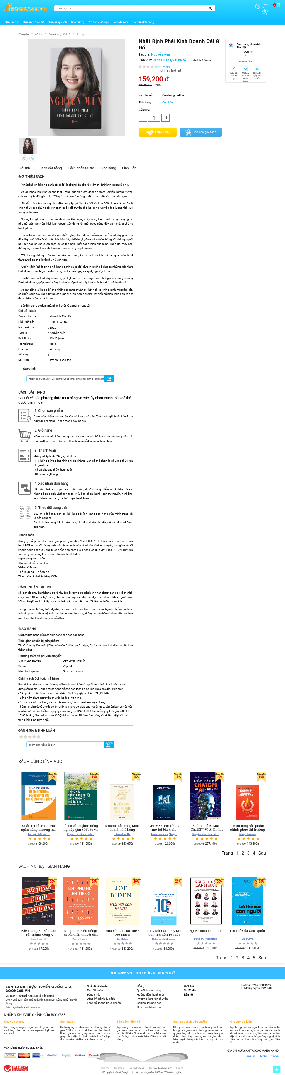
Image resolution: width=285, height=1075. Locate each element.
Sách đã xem (120, 21)
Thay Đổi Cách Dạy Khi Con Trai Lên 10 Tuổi (164, 932)
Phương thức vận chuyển (152, 998)
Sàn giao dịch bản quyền (160, 1067)
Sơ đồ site (190, 990)
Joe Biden (122, 938)
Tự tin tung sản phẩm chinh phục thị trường (247, 827)
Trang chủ (24, 33)
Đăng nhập (261, 7)
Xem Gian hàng (245, 60)
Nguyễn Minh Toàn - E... (205, 833)
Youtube (275, 1055)
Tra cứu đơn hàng (143, 21)
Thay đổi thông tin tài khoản (104, 1002)
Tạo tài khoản (95, 990)
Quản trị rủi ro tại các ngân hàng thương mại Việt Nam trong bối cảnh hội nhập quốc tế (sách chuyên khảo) (38, 827)
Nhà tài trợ (77, 21)
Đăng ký (259, 4)
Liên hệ (188, 994)
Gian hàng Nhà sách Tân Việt (249, 45)
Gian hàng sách (57, 21)
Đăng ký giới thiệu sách (101, 998)
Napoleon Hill (38, 938)
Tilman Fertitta (122, 833)
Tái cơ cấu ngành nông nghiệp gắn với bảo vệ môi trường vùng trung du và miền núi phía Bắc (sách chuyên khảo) (80, 827)
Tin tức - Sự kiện (98, 21)
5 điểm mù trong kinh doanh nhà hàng (122, 827)
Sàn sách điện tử (33, 21)
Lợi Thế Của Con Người (247, 930)
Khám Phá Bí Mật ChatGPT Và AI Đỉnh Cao (206, 827)
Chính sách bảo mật (149, 1006)
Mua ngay (162, 131)
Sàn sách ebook (136, 1067)
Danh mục (62, 8)
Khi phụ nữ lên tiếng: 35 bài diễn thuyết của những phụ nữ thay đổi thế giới (81, 932)
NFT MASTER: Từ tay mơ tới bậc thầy (164, 827)
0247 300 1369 (261, 984)
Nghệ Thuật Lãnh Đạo (205, 930)
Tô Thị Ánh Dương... (39, 833)
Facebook (250, 1055)
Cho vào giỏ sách (204, 131)
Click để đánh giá (170, 69)
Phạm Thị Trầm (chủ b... (80, 833)
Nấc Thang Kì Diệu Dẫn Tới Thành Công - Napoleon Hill (38, 932)
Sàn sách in (12, 21)
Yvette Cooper (80, 938)
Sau (262, 852)
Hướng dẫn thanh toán (151, 994)
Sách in (206, 59)
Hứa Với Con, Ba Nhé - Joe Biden (122, 932)
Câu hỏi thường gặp (149, 1002)
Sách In (38, 33)
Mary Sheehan (247, 833)
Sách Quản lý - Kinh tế (59, 33)
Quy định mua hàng (149, 990)
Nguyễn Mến (160, 54)
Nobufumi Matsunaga (164, 938)
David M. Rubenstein (205, 938)
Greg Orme (248, 938)
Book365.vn (121, 972)
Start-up (80, 33)
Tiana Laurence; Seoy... (164, 833)
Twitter (263, 1055)
